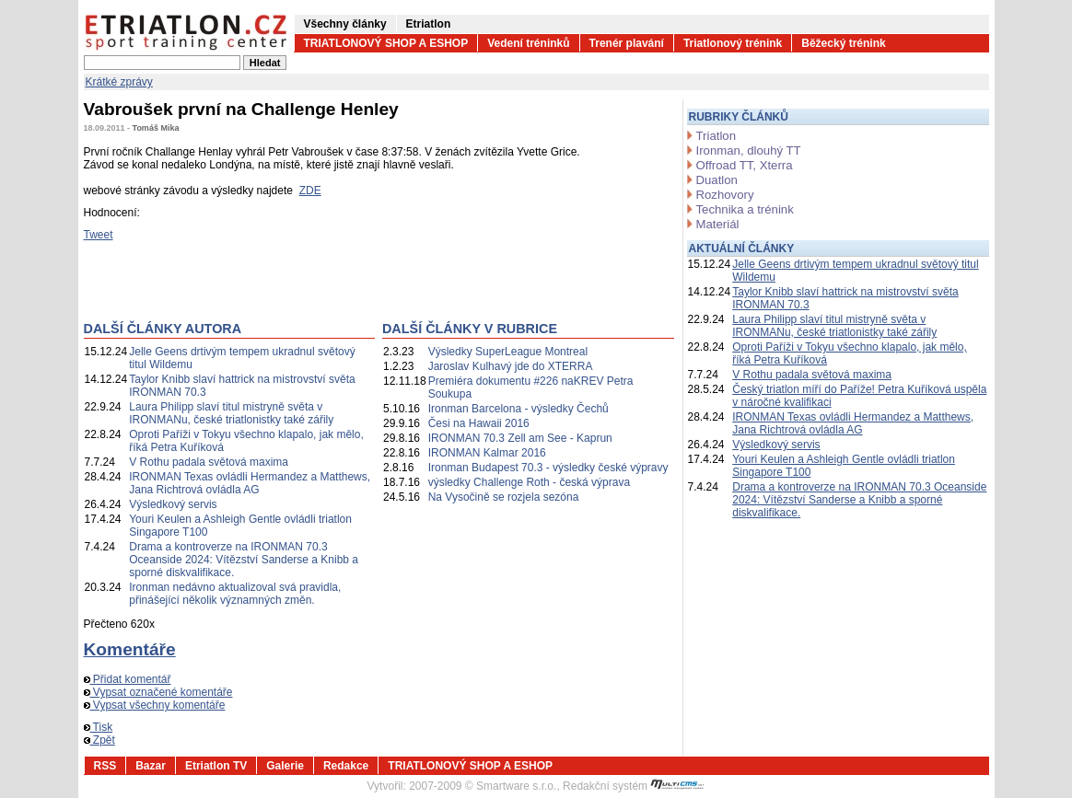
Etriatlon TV (216, 765)
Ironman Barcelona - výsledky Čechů (518, 408)
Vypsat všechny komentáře (155, 705)
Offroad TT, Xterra (744, 165)
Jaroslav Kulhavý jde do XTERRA (510, 366)
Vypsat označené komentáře (158, 692)
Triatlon (716, 136)
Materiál (718, 224)
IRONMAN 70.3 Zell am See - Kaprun (520, 438)
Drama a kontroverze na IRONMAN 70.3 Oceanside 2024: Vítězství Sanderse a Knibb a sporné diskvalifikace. (243, 559)
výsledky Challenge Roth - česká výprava (529, 482)
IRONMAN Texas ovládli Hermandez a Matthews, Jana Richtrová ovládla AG (249, 483)
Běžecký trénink (843, 43)
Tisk (98, 727)
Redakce (345, 765)
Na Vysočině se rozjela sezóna (503, 497)
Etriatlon (428, 23)
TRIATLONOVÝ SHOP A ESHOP (386, 43)
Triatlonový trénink (732, 43)
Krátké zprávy (119, 81)
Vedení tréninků (528, 43)
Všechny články (345, 23)
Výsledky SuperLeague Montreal (508, 351)
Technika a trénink (745, 209)
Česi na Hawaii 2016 (479, 423)
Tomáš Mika (156, 128)
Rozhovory (725, 195)
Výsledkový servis (172, 504)
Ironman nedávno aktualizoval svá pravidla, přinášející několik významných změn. (235, 594)
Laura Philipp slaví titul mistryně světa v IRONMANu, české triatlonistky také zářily (231, 413)
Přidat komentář (127, 679)
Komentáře (130, 649)
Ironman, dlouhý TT (748, 150)
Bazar (150, 765)
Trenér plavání (626, 43)
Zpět (99, 740)
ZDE (310, 190)
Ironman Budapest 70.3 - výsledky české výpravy (548, 467)
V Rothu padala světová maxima (208, 462)
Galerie (285, 765)
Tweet (98, 234)
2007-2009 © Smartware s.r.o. (482, 786)
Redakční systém (634, 786)
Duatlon (717, 180)
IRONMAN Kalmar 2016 (487, 452)
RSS (105, 765)
